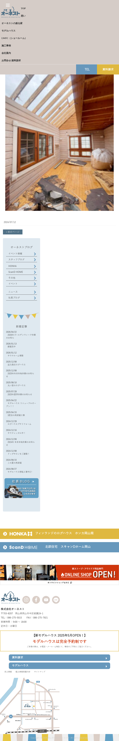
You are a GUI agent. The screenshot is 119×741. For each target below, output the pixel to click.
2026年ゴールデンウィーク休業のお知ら (21, 336)
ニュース (13, 292)
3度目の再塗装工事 (16, 415)
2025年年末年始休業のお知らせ (20, 375)
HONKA (12, 266)
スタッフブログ (16, 259)
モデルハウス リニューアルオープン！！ (21, 404)
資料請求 (59, 658)
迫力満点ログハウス (17, 365)
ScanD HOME (15, 272)
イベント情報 (15, 253)
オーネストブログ (22, 247)
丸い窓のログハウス (17, 385)
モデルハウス (59, 666)
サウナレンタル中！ (17, 433)
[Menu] (8, 5)
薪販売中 (12, 347)
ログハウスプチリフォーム (19, 424)
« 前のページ (12, 232)
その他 (11, 278)
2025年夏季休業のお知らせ (20, 394)
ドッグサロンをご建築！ (19, 454)
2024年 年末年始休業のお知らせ (20, 443)
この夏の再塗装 (15, 463)
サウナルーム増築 (15, 356)
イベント (13, 284)
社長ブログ (14, 297)
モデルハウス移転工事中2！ (20, 472)
